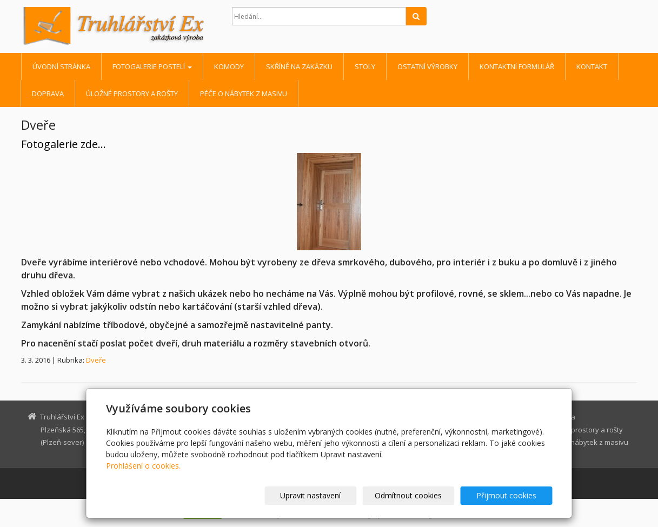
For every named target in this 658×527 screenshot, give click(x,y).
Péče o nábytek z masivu (243, 93)
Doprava (48, 93)
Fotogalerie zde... (63, 144)
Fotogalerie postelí (152, 66)
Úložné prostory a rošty (132, 93)
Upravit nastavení (333, 495)
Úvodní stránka (61, 66)
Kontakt (591, 66)
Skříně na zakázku (299, 66)
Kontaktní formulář (517, 66)
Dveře (96, 360)
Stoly (365, 66)
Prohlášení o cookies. (143, 466)
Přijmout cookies (511, 495)
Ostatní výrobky (427, 66)
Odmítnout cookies (422, 495)
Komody (229, 66)
